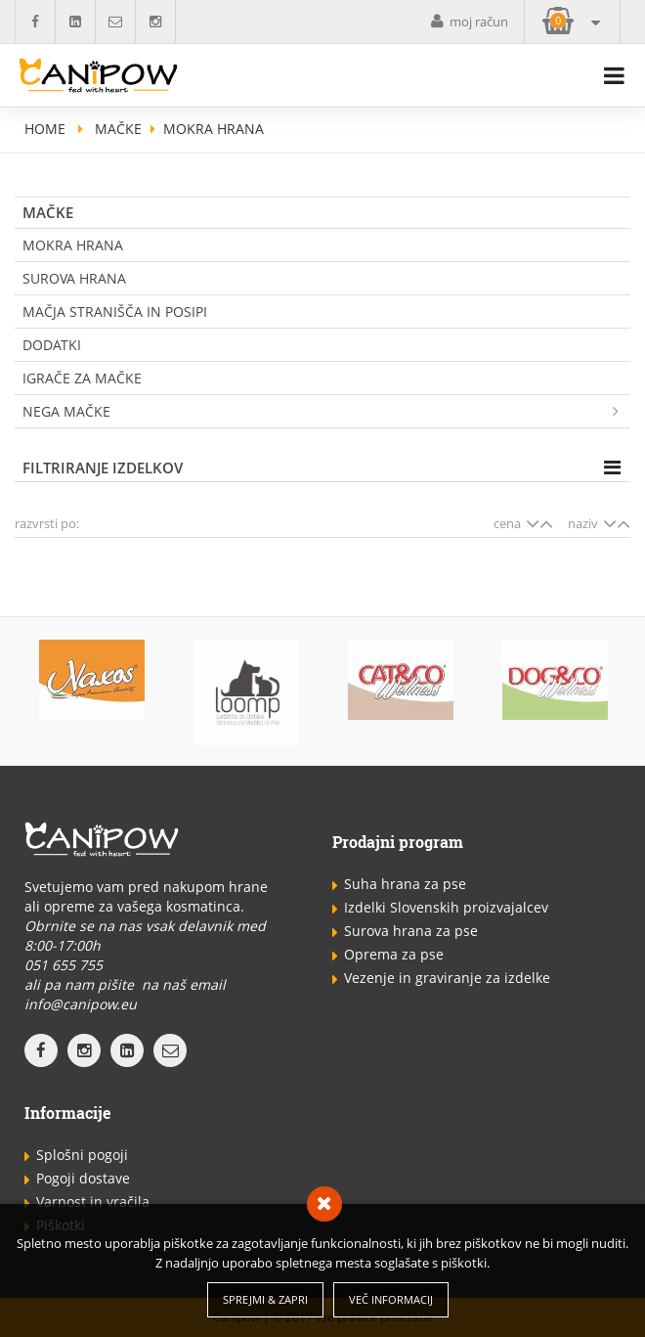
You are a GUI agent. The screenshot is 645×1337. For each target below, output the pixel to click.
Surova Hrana (74, 278)
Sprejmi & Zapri (265, 1299)
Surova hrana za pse (411, 930)
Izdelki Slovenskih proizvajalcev (446, 907)
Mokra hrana (72, 245)
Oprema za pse (394, 954)
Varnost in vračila (93, 1201)
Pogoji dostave (83, 1178)
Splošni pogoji (82, 1154)
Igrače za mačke (82, 378)
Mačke (118, 128)
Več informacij (391, 1299)
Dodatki (51, 344)
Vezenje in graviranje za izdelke (447, 977)
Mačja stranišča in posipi (114, 311)
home (44, 128)
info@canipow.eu (80, 1004)
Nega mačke (326, 411)
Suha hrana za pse (405, 883)
